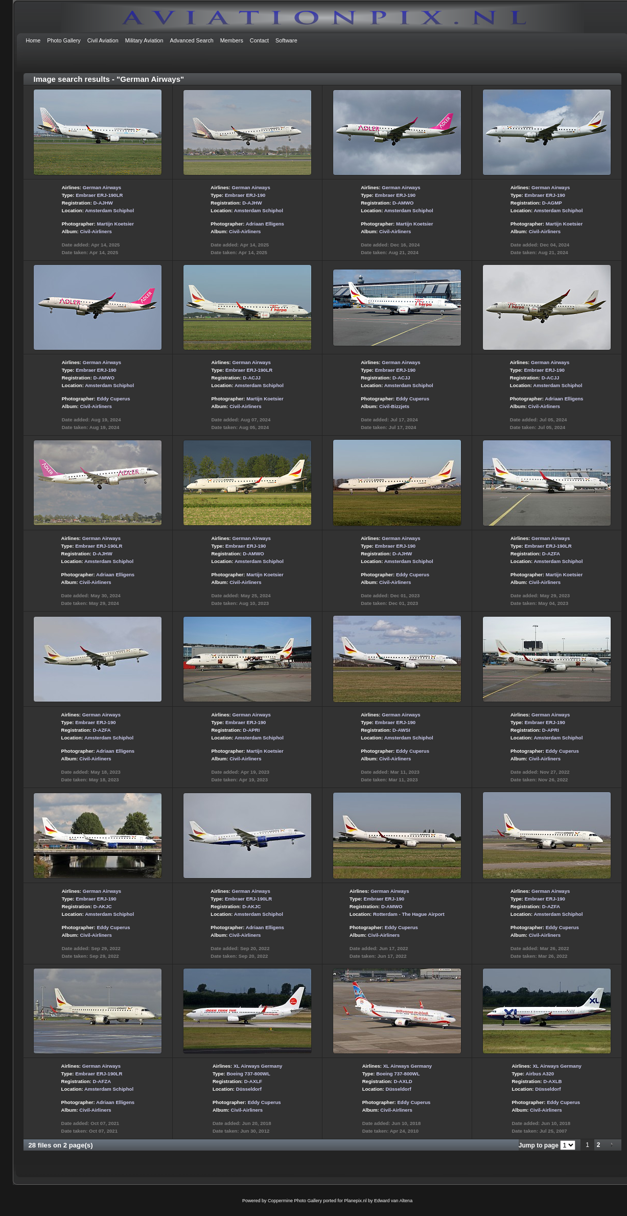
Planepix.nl (355, 1200)
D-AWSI (401, 730)
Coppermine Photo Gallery (295, 1200)
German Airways (102, 187)
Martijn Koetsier (115, 224)
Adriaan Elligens (265, 224)
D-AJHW (103, 203)
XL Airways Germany (258, 1066)
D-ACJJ (252, 377)
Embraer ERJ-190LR (99, 195)
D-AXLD (402, 1081)
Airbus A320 (540, 1073)
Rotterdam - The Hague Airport (409, 914)
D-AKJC (103, 906)
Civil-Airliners (95, 231)
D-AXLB (552, 1081)
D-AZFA (551, 553)
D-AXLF (253, 1081)
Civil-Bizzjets (394, 406)
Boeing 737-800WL (248, 1073)
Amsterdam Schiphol (109, 210)
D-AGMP (552, 203)
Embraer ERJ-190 (245, 195)
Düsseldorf (249, 1089)
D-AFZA (101, 1081)
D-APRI (251, 730)
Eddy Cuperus (113, 398)
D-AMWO (403, 203)
